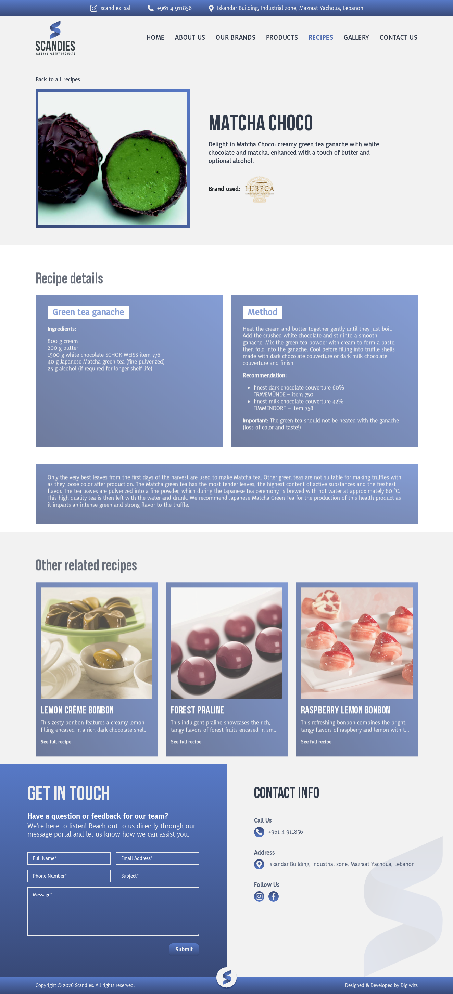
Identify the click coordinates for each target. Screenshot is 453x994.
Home (156, 37)
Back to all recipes (58, 80)
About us (190, 37)
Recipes (321, 37)
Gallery (356, 37)
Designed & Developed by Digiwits (381, 985)
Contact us (399, 37)
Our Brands (236, 37)
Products (282, 37)
